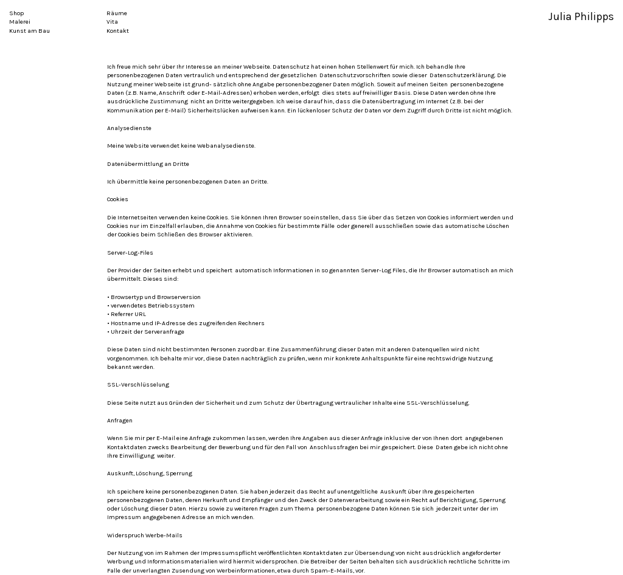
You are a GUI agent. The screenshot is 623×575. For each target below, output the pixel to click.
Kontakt (117, 31)
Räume (116, 13)
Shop (16, 13)
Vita (112, 22)
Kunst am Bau (29, 31)
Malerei (19, 22)
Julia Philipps (581, 16)
